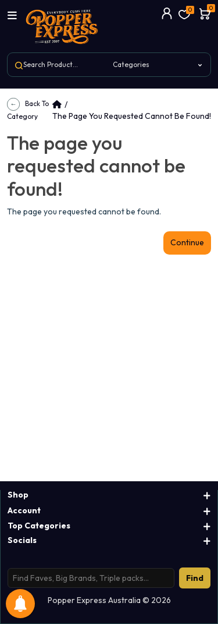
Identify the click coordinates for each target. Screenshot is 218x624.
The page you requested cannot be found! (131, 116)
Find (194, 578)
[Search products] (91, 578)
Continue (187, 242)
